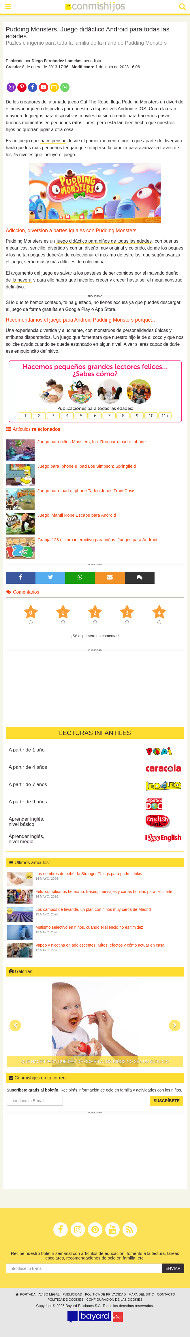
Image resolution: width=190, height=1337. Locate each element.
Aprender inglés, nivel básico (26, 821)
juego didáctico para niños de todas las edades (104, 241)
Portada (25, 1294)
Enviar (172, 1268)
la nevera (22, 279)
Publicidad (72, 1294)
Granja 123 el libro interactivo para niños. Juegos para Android (97, 539)
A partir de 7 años (28, 784)
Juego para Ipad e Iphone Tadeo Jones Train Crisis (86, 490)
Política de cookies (66, 1299)
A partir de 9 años (28, 802)
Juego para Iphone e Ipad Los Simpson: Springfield (86, 466)
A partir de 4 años (28, 767)
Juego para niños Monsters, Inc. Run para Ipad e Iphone (91, 441)
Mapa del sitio (141, 1294)
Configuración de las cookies (114, 1299)
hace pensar (53, 140)
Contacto (166, 1294)
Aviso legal (48, 1294)
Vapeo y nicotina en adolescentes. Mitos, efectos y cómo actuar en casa (99, 945)
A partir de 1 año (27, 750)
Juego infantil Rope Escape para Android (76, 515)
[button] (15, 1025)
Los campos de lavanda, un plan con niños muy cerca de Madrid (93, 909)
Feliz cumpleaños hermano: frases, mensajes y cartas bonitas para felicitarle (103, 891)
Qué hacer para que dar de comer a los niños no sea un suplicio (95, 1061)
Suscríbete (167, 1100)
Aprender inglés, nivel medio (26, 839)
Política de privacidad (105, 1294)
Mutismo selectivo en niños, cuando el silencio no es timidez (89, 927)
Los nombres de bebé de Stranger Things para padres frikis (88, 873)
